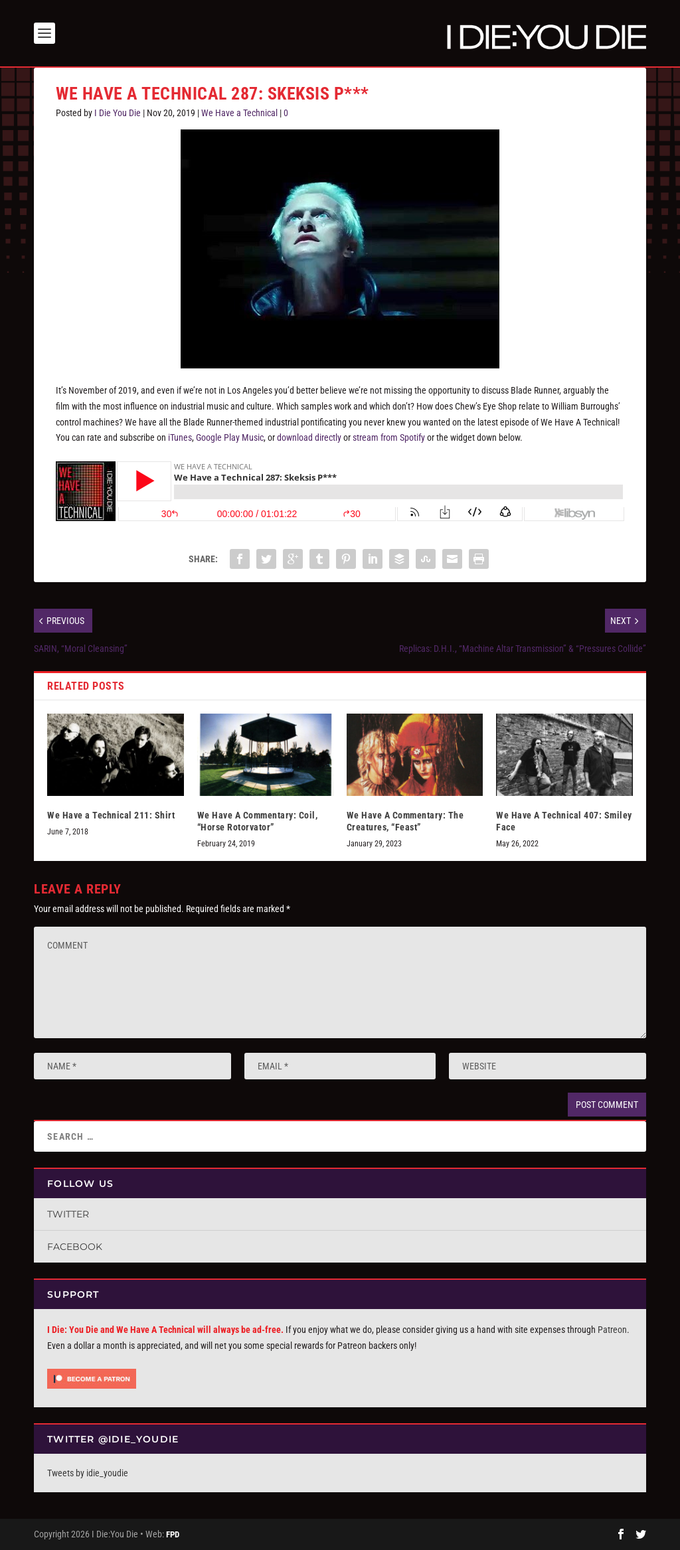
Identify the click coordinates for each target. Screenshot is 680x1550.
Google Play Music (230, 437)
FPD (172, 1534)
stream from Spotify (389, 437)
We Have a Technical (239, 113)
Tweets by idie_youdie (87, 1473)
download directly (309, 437)
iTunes (180, 437)
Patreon (612, 1329)
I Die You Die (117, 113)
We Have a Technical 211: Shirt (111, 815)
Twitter (68, 1214)
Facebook (74, 1247)
